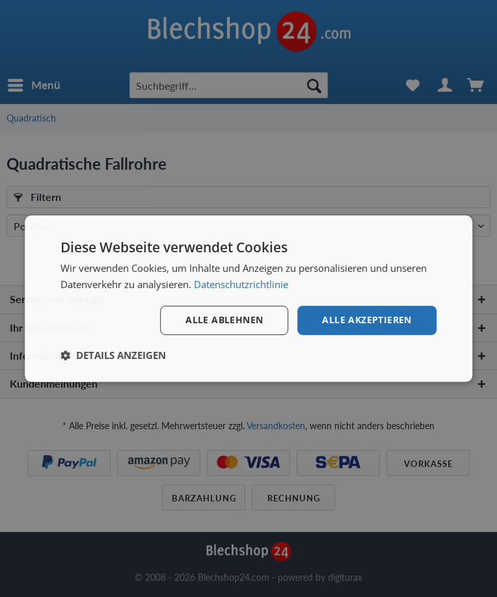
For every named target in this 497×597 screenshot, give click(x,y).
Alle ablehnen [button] (224, 319)
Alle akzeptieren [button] (366, 319)
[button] (113, 355)
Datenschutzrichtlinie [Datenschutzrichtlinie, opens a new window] (241, 284)
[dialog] (248, 298)
